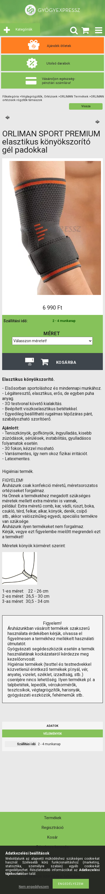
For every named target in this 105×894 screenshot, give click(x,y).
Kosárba (66, 362)
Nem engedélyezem (34, 887)
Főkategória (10, 96)
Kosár (52, 837)
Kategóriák (24, 29)
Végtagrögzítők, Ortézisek (39, 96)
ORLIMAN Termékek (74, 96)
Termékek (52, 817)
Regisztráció (53, 827)
